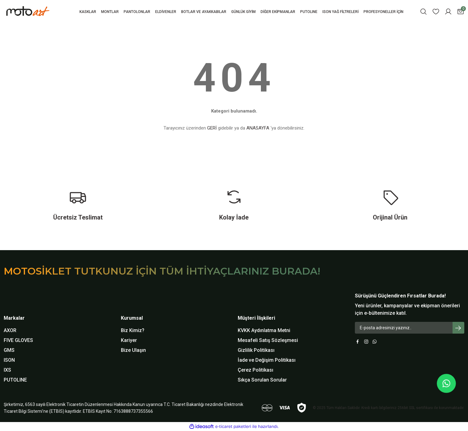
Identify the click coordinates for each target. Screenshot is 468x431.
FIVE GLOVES (18, 340)
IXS (7, 370)
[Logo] (38, 11)
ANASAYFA (257, 128)
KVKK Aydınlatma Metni (264, 330)
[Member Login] (448, 11)
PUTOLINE (15, 380)
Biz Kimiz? (132, 330)
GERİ (212, 128)
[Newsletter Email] (410, 328)
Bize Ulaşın (133, 350)
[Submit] (458, 328)
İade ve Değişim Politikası (267, 360)
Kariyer (129, 340)
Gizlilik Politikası (256, 350)
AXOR (10, 330)
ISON (9, 360)
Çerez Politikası (255, 370)
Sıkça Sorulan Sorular (262, 380)
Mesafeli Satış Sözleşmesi (268, 340)
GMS (9, 350)
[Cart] (460, 11)
